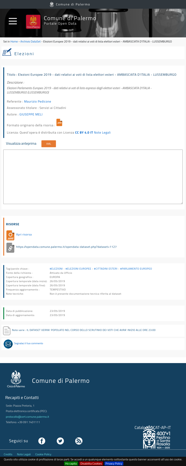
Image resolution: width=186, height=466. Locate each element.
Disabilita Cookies (91, 463)
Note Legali (102, 132)
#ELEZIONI (56, 269)
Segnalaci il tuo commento (28, 343)
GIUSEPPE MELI (31, 114)
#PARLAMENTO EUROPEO (136, 269)
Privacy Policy (114, 463)
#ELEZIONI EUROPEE (78, 269)
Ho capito (71, 463)
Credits (8, 454)
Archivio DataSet (30, 41)
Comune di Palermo (73, 4)
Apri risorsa (24, 234)
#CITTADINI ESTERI (106, 269)
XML (48, 144)
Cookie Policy (43, 454)
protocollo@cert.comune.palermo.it (27, 416)
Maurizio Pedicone (37, 101)
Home (14, 41)
